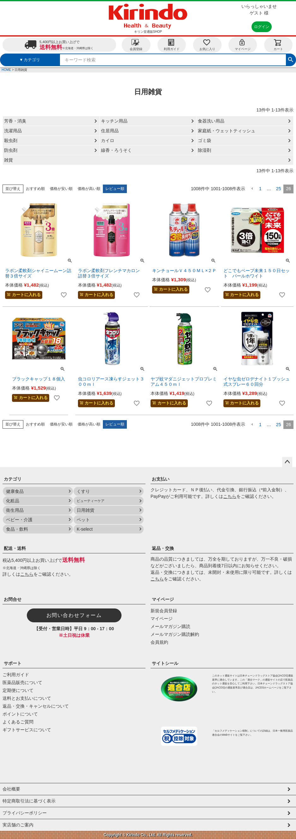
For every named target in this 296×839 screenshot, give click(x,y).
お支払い (160, 479)
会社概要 (11, 788)
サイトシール (165, 663)
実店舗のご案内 (18, 824)
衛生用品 (15, 510)
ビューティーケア (90, 501)
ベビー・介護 (19, 519)
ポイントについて (20, 713)
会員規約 (159, 642)
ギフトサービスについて (27, 729)
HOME (6, 69)
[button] (252, 188)
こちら (229, 496)
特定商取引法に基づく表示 (29, 800)
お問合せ (12, 599)
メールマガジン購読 (170, 626)
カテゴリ (12, 479)
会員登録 (136, 44)
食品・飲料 (17, 529)
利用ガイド (172, 44)
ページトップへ (287, 462)
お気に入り (207, 44)
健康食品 (15, 491)
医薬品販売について (22, 682)
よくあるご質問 (18, 721)
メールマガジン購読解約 (175, 634)
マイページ (243, 44)
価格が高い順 (89, 188)
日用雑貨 (85, 510)
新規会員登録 (164, 610)
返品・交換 (163, 548)
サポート (12, 663)
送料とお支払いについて (27, 698)
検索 (290, 59)
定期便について (18, 690)
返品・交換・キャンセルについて (36, 706)
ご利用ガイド (16, 674)
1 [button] (260, 188)
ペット (83, 519)
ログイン (261, 27)
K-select (85, 529)
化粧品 (12, 500)
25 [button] (278, 188)
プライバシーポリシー (25, 812)
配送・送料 (15, 548)
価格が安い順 (61, 188)
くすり (83, 491)
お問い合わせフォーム (74, 615)
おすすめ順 (35, 188)
